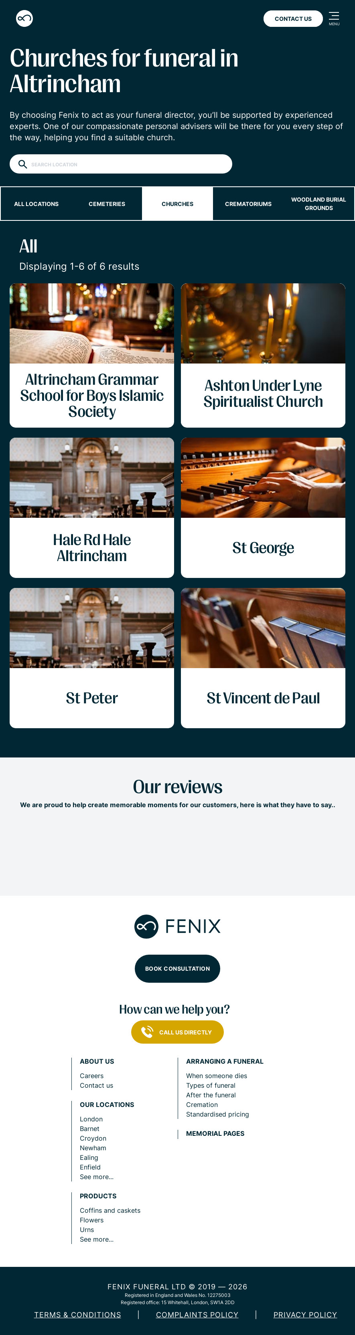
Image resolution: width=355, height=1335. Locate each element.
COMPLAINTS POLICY (197, 1315)
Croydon (93, 1138)
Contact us (96, 1085)
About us (97, 1061)
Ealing (89, 1157)
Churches (177, 203)
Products (98, 1196)
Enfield (90, 1167)
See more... (97, 1177)
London (91, 1119)
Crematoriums (248, 203)
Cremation (202, 1105)
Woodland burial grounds (318, 203)
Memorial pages (215, 1133)
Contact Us (293, 18)
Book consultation (177, 968)
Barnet (89, 1129)
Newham (93, 1148)
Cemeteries (107, 203)
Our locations (107, 1105)
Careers (91, 1076)
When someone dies (216, 1076)
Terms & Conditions (77, 1315)
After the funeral (211, 1095)
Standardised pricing (217, 1114)
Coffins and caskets (110, 1210)
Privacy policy (305, 1315)
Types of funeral (210, 1085)
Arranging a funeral (225, 1061)
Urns (87, 1230)
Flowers (91, 1220)
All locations (36, 203)
